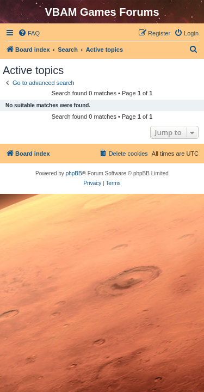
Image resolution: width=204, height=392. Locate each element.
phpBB (74, 173)
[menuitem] (29, 33)
